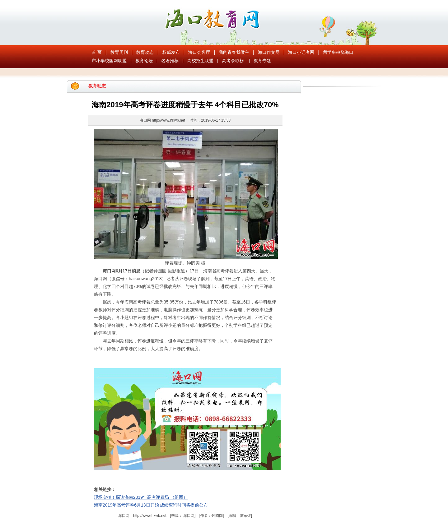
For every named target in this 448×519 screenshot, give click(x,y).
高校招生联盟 (200, 60)
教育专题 (262, 60)
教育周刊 (119, 52)
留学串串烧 (334, 52)
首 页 (97, 52)
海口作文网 (269, 52)
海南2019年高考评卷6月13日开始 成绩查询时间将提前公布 (151, 505)
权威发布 (171, 52)
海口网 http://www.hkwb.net (163, 120)
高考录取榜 (233, 60)
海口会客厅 (199, 52)
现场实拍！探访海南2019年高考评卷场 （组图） (141, 497)
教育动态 (145, 52)
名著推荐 (170, 60)
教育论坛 (144, 60)
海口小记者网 (301, 52)
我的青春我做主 (234, 52)
